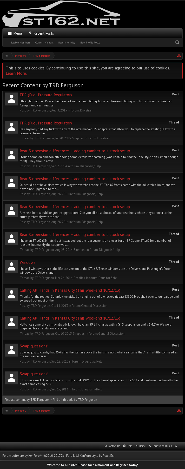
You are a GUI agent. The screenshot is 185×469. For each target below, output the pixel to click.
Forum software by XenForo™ (40, 456)
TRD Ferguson (40, 110)
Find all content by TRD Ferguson (27, 400)
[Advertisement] (92, 427)
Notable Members (20, 42)
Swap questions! (34, 346)
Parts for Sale (108, 278)
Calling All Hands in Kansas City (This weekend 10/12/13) (70, 290)
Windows (27, 262)
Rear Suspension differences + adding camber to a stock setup (75, 151)
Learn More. (16, 73)
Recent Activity (66, 42)
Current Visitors (44, 42)
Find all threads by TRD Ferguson (75, 400)
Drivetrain (86, 110)
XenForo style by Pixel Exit (97, 456)
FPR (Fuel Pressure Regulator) (46, 95)
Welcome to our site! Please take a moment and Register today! (92, 465)
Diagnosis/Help (90, 166)
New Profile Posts (90, 42)
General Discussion (94, 306)
